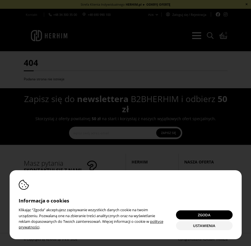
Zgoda (204, 215)
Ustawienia (204, 225)
